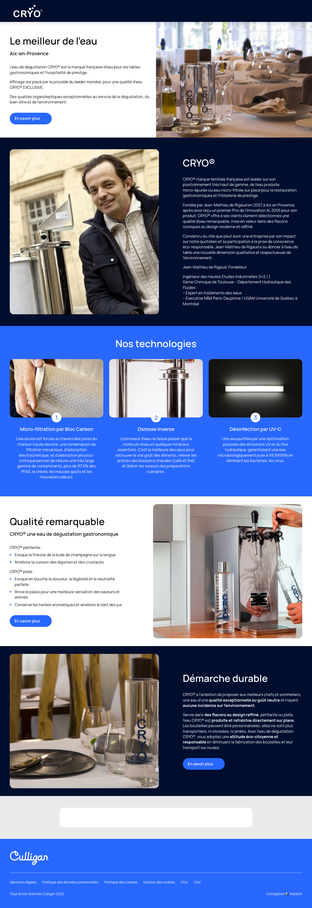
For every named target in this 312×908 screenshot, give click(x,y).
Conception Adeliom (284, 893)
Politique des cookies (120, 882)
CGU (184, 882)
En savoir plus (31, 118)
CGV (197, 882)
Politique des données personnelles (70, 882)
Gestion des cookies (159, 882)
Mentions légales (23, 882)
